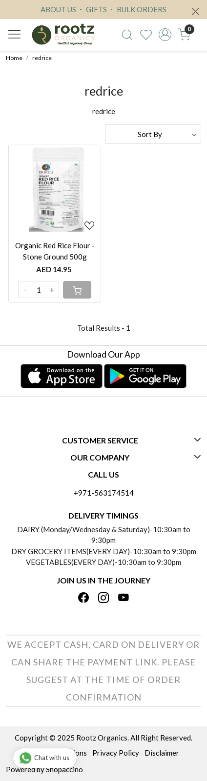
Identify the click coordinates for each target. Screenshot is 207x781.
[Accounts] (164, 34)
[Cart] (77, 290)
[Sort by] (153, 134)
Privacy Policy (115, 752)
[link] (127, 34)
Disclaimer (162, 752)
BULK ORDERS (137, 9)
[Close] (195, 11)
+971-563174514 (104, 492)
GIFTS (92, 9)
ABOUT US (58, 9)
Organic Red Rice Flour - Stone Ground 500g (55, 251)
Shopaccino (64, 769)
